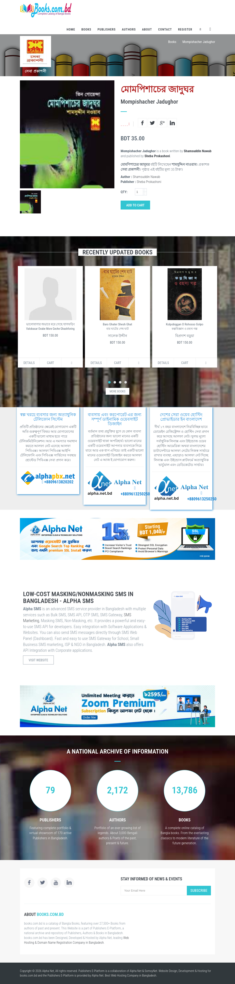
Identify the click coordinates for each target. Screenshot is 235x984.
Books (86, 29)
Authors (129, 29)
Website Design (168, 971)
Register (185, 29)
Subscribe (198, 890)
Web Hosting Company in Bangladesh (133, 975)
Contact (165, 29)
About (147, 29)
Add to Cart (135, 205)
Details (29, 363)
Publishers (107, 29)
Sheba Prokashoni (157, 156)
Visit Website (38, 660)
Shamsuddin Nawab (197, 151)
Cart (50, 363)
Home (71, 29)
